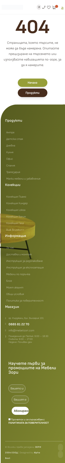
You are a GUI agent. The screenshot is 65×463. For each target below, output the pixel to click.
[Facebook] (60, 447)
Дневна (10, 145)
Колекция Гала (15, 223)
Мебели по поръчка (18, 274)
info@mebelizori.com (21, 330)
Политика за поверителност (24, 300)
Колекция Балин (16, 216)
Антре (10, 132)
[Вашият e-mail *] (20, 399)
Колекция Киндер (17, 203)
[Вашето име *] (17, 388)
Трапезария (13, 172)
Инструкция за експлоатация (25, 267)
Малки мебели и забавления (23, 178)
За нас (10, 247)
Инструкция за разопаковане (24, 261)
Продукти (32, 93)
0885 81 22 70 (19, 324)
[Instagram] (60, 454)
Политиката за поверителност (28, 422)
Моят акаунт (14, 287)
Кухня (9, 152)
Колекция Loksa (15, 210)
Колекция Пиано (16, 196)
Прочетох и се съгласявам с (28, 421)
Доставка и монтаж (19, 254)
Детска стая (14, 139)
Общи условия (15, 294)
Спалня (10, 165)
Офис (9, 159)
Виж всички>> (15, 230)
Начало (32, 83)
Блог (9, 280)
